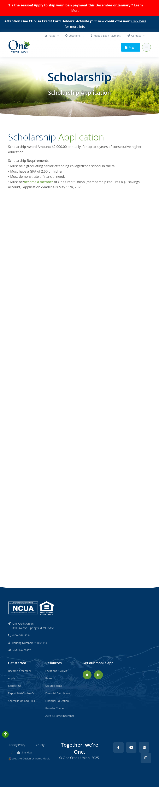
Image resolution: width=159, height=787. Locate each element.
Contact (134, 35)
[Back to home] (19, 47)
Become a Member (19, 671)
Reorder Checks (54, 708)
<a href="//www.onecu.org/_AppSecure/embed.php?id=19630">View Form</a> (79, 372)
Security (40, 745)
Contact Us (14, 686)
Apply (11, 678)
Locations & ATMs (56, 671)
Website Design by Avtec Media (31, 758)
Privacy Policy (17, 745)
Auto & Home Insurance (60, 716)
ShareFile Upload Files (21, 701)
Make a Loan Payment (105, 35)
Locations (73, 35)
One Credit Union (76, 758)
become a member (38, 182)
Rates (50, 35)
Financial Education (57, 701)
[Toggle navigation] (146, 47)
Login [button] (130, 47)
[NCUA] (31, 608)
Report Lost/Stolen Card (22, 693)
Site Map (24, 752)
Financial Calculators (57, 693)
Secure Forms (53, 686)
